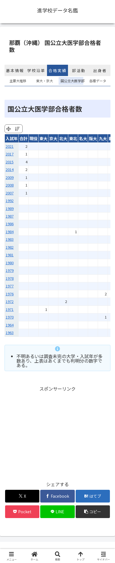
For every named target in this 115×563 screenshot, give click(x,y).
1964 (10, 325)
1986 (10, 223)
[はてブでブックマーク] (93, 496)
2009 (10, 177)
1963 (10, 332)
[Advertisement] (57, 432)
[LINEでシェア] (57, 511)
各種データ (97, 80)
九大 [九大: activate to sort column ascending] (103, 138)
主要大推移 (17, 80)
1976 (10, 293)
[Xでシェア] (22, 496)
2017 (10, 154)
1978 (10, 278)
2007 (10, 193)
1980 (10, 262)
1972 (10, 301)
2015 (10, 161)
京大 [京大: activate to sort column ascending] (53, 138)
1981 (10, 254)
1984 (10, 231)
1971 (10, 309)
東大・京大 (44, 80)
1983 (10, 239)
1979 (10, 270)
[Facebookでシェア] (57, 496)
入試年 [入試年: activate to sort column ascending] (12, 138)
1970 (10, 317)
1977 (10, 286)
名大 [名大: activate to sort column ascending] (83, 138)
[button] (93, 511)
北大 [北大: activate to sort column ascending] (63, 138)
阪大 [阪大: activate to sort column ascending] (93, 138)
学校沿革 (36, 70)
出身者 (100, 70)
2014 (10, 169)
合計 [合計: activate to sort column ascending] (23, 138)
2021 (10, 146)
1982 (10, 247)
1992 (10, 200)
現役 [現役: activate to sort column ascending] (33, 138)
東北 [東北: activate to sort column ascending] (73, 138)
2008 (10, 185)
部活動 (79, 70)
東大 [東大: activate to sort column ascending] (43, 138)
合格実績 (57, 70)
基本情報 (15, 70)
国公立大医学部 (71, 80)
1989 (10, 208)
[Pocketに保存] (22, 511)
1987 (10, 216)
